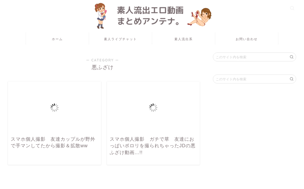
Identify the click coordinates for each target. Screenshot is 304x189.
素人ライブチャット (120, 39)
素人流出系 (183, 39)
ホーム (57, 39)
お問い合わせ (247, 39)
